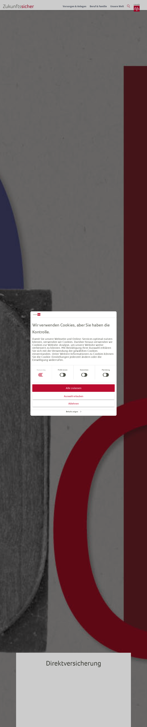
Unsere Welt (117, 6)
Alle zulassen (73, 388)
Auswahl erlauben (73, 396)
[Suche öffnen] (128, 6)
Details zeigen (72, 411)
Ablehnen (73, 403)
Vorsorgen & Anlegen (74, 6)
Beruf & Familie (98, 6)
